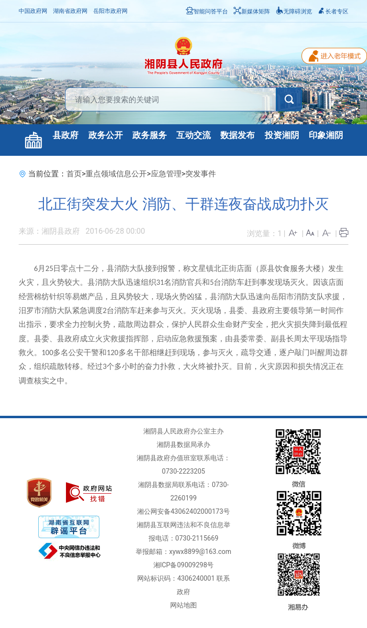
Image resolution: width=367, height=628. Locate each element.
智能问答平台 (207, 11)
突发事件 (200, 173)
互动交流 (193, 135)
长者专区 (333, 11)
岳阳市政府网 (110, 11)
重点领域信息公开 (116, 173)
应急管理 (166, 173)
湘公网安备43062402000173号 (183, 511)
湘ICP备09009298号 (183, 565)
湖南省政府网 (70, 11)
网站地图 (183, 605)
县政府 (65, 135)
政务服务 (149, 135)
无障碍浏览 (294, 11)
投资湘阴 (282, 135)
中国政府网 (33, 11)
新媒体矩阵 (252, 11)
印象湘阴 (326, 135)
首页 (74, 173)
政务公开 (105, 135)
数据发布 (237, 135)
